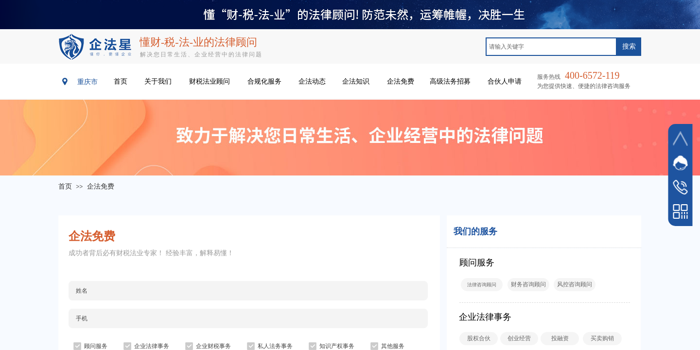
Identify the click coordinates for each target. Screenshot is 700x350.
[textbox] (551, 46)
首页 (65, 186)
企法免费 (100, 186)
